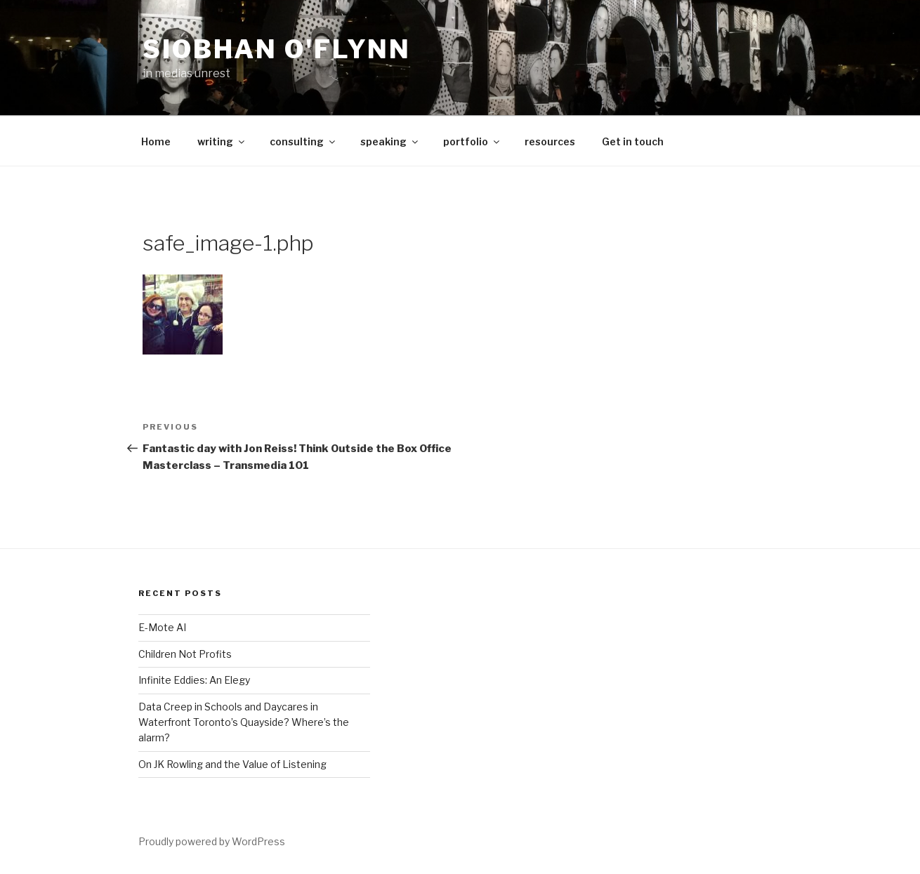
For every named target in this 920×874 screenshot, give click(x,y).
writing (222, 141)
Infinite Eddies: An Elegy (194, 680)
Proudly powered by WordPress (211, 841)
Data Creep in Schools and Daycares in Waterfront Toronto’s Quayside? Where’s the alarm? (243, 722)
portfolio (472, 141)
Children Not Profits (185, 654)
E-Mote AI (162, 627)
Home (156, 141)
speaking (390, 141)
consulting (303, 141)
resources (550, 141)
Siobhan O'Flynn (277, 49)
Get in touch (633, 141)
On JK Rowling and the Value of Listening (232, 764)
